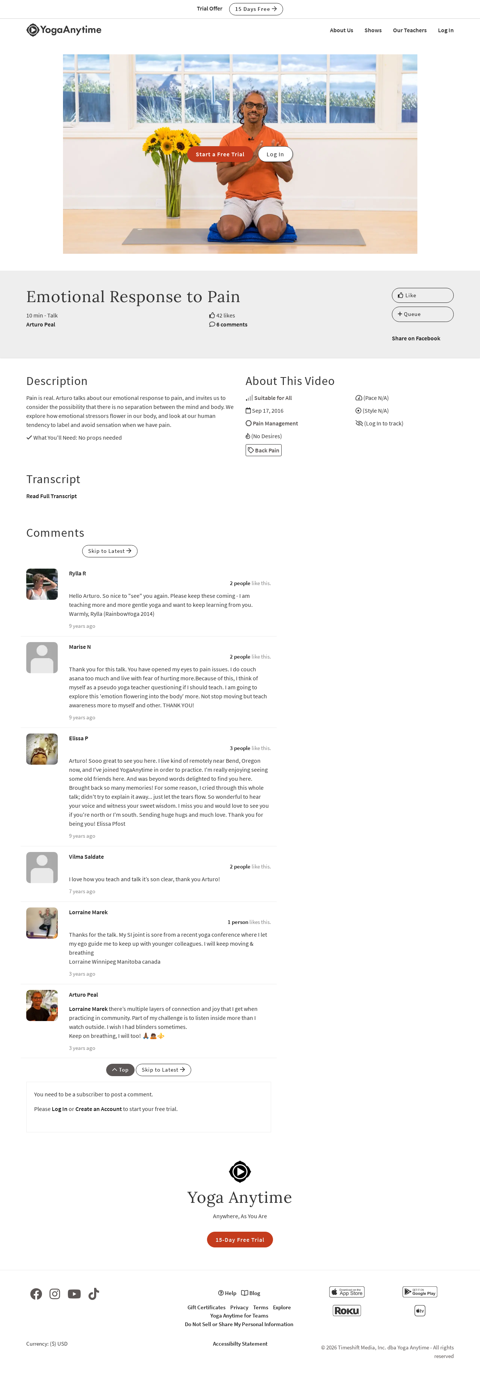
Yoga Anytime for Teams (239, 1315)
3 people (240, 748)
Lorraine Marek (88, 912)
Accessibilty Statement (240, 1343)
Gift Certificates (206, 1307)
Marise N (80, 646)
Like (407, 295)
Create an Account (98, 1108)
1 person (238, 921)
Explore (282, 1307)
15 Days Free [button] (256, 8)
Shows (373, 30)
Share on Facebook (416, 338)
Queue (409, 313)
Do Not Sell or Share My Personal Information (239, 1324)
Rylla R (77, 573)
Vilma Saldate (86, 856)
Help (227, 1293)
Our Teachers (410, 30)
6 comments (232, 324)
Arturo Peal (40, 324)
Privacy (239, 1307)
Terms (260, 1307)
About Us (341, 30)
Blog (250, 1293)
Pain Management (275, 423)
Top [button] (120, 1069)
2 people (240, 583)
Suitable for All (273, 397)
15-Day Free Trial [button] (240, 1239)
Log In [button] (275, 154)
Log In (446, 30)
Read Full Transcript (51, 496)
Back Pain (263, 450)
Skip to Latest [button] (110, 550)
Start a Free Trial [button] (220, 154)
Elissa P (78, 738)
